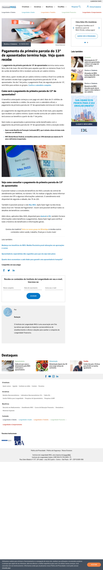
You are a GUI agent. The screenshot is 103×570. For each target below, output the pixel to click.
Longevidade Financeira (69, 12)
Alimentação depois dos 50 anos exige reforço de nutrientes (58, 366)
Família (86, 361)
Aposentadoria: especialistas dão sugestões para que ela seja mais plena (28, 254)
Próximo (98, 28)
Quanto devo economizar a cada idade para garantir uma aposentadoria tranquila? (32, 259)
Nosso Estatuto (67, 450)
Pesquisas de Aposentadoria (34, 398)
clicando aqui (6, 568)
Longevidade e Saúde (28, 12)
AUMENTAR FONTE (95, 1)
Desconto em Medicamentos (11, 407)
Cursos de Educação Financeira (44, 407)
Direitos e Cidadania (10, 44)
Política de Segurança (54, 450)
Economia (87, 57)
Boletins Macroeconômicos (11, 395)
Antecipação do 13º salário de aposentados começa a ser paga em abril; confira (92, 63)
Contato (34, 386)
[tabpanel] (86, 29)
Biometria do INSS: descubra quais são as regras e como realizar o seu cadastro (92, 89)
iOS (49, 216)
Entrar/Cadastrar (95, 7)
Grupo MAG (67, 455)
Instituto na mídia (24, 386)
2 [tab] (87, 42)
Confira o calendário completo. (39, 85)
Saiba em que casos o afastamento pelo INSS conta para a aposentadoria (22, 367)
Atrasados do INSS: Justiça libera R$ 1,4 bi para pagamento (91, 75)
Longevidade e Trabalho (48, 12)
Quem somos (7, 386)
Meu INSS (32, 205)
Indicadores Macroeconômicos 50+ (31, 395)
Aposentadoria (19, 361)
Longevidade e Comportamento (92, 12)
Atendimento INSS (27, 407)
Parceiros (41, 386)
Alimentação (53, 361)
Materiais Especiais (9, 410)
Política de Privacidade (38, 450)
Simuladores (59, 407)
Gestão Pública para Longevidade (13, 398)
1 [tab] (85, 42)
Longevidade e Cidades (8, 12)
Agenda (15, 386)
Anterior (73, 28)
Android (44, 216)
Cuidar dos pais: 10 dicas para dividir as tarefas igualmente (92, 366)
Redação (17, 317)
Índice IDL (47, 395)
